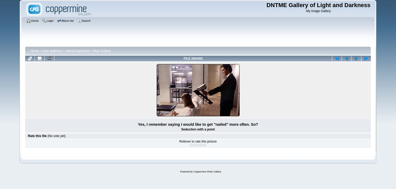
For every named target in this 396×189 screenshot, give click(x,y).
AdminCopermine (77, 51)
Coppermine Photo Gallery (207, 171)
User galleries (52, 51)
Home (34, 51)
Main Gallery (102, 51)
